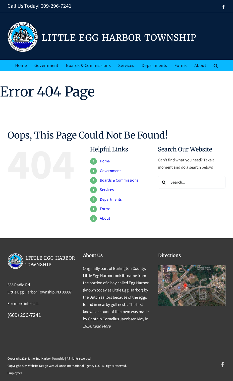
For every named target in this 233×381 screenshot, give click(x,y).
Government (110, 171)
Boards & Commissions (119, 180)
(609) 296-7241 (24, 315)
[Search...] (192, 182)
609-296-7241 (56, 6)
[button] (216, 65)
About (105, 218)
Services (107, 189)
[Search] (164, 182)
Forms (105, 209)
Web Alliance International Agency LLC (74, 366)
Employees (14, 373)
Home (105, 161)
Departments (111, 199)
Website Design (38, 366)
